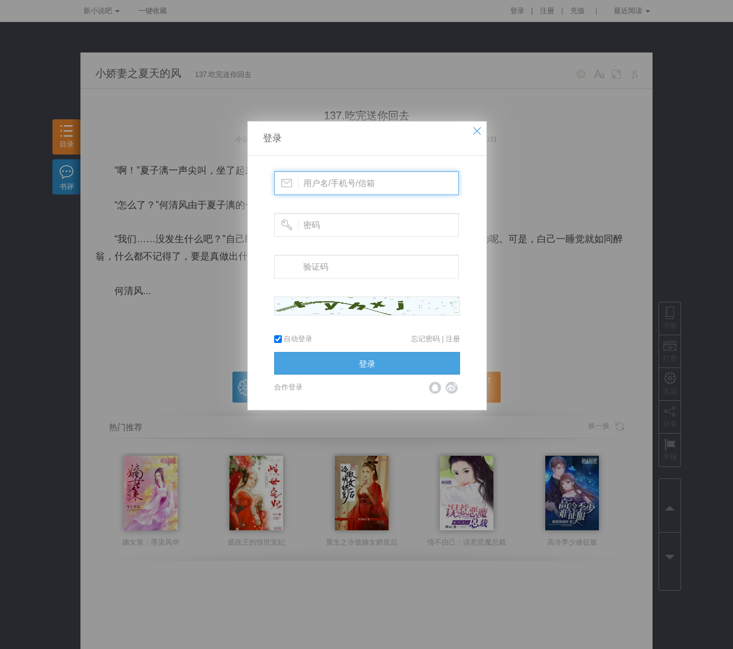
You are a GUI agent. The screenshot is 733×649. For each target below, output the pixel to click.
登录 (272, 138)
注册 (453, 339)
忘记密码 (425, 339)
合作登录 (288, 387)
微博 (452, 388)
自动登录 (293, 339)
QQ (435, 388)
